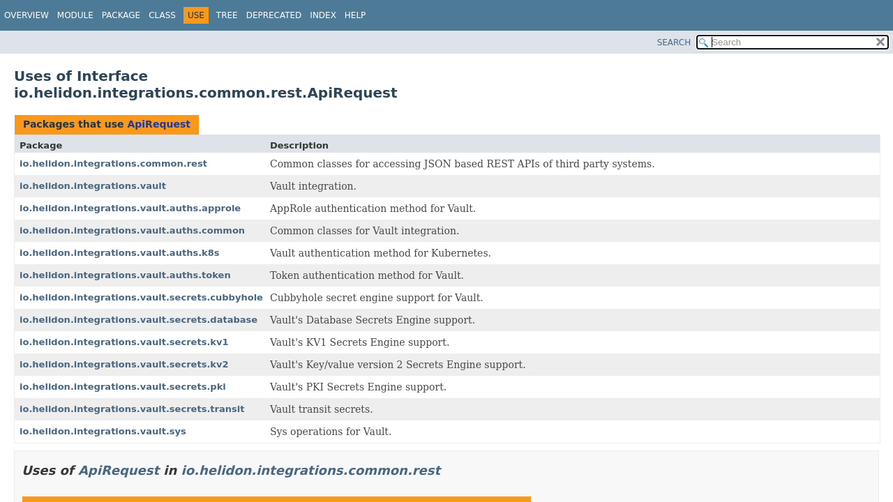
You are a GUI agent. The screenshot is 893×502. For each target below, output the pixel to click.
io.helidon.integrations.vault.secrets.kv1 (124, 342)
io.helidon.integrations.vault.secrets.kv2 (124, 364)
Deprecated (274, 15)
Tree (227, 15)
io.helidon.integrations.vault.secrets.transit (132, 409)
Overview (26, 15)
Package (121, 15)
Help (355, 15)
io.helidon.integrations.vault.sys (103, 431)
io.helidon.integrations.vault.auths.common (132, 230)
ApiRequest (158, 124)
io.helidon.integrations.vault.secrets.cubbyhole (141, 297)
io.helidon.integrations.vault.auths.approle (130, 208)
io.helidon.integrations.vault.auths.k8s (120, 253)
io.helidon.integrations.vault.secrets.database (138, 319)
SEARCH (674, 42)
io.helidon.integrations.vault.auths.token (125, 275)
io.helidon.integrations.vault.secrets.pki (123, 386)
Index (323, 15)
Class (162, 15)
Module (75, 15)
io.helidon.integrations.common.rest (113, 163)
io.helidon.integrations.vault (93, 186)
